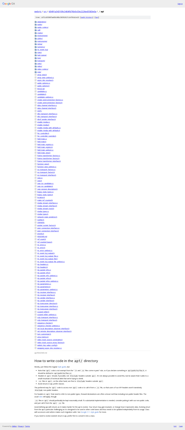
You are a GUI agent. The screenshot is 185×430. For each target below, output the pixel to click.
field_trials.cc (42, 139)
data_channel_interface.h (46, 108)
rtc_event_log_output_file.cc (47, 256)
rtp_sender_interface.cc (46, 298)
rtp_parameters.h (43, 287)
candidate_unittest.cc (45, 97)
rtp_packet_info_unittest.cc (47, 275)
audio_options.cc (43, 83)
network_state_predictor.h (47, 217)
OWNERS (40, 222)
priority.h (40, 234)
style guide (62, 367)
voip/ (39, 72)
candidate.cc (42, 91)
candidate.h (41, 94)
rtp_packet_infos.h (44, 278)
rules (41, 397)
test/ (39, 58)
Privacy (20, 426)
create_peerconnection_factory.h (49, 103)
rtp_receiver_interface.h (46, 295)
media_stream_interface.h (47, 206)
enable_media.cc (43, 122)
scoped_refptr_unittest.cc (46, 314)
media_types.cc (43, 211)
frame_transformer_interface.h (49, 161)
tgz (96, 17)
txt (175, 426)
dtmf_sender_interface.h (46, 119)
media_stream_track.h (45, 208)
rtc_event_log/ (42, 49)
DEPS (39, 111)
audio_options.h (43, 86)
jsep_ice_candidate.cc (45, 183)
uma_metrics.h (43, 337)
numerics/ (41, 47)
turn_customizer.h (44, 334)
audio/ (39, 24)
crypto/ (40, 33)
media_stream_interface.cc (47, 203)
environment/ (42, 35)
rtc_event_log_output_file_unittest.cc (51, 261)
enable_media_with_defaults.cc (49, 128)
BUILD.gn (41, 89)
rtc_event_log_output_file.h (47, 259)
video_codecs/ (42, 69)
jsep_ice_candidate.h (45, 186)
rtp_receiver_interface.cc (46, 292)
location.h (41, 197)
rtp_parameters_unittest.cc (47, 289)
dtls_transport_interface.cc (47, 114)
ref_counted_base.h (44, 242)
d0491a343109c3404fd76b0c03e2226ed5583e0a (72, 11)
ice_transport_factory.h (46, 172)
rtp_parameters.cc (44, 284)
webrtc (38, 11)
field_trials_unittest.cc (45, 150)
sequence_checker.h (45, 323)
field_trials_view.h (43, 153)
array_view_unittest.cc (45, 77)
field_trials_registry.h (45, 147)
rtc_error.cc (41, 245)
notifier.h (40, 220)
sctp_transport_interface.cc (47, 317)
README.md (42, 236)
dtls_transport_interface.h (47, 116)
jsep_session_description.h (47, 189)
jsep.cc (40, 178)
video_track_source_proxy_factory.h (50, 342)
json (181, 426)
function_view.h (43, 164)
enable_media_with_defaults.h (48, 130)
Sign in (180, 4)
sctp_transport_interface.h (47, 320)
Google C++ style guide (90, 412)
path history (86, 17)
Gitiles (14, 426)
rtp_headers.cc (42, 264)
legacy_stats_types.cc (45, 192)
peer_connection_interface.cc (48, 228)
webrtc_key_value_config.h (47, 345)
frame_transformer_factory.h (48, 158)
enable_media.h (43, 125)
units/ (39, 63)
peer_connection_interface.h (48, 231)
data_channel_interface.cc (47, 105)
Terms (27, 426)
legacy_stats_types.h (45, 195)
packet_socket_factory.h (46, 225)
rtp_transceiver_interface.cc (47, 306)
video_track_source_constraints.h (49, 340)
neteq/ (39, 44)
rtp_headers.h (42, 267)
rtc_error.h (41, 248)
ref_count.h (41, 239)
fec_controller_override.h (46, 136)
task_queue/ (42, 55)
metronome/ (42, 41)
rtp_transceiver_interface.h (47, 309)
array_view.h (42, 75)
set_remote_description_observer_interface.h (54, 331)
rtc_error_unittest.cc (44, 250)
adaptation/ (41, 22)
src (45, 11)
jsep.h (39, 181)
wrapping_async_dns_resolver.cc (49, 348)
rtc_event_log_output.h (46, 253)
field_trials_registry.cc (45, 144)
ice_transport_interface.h (46, 175)
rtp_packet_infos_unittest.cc (47, 281)
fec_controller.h (43, 133)
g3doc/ (40, 38)
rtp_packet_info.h (43, 273)
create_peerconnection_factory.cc (50, 100)
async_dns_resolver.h (45, 80)
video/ (39, 66)
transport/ (41, 61)
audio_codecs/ (42, 27)
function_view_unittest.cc (46, 167)
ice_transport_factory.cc (46, 169)
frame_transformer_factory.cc (48, 155)
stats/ (39, 52)
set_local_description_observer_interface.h (53, 328)
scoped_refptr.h (43, 312)
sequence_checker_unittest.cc (48, 326)
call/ (38, 30)
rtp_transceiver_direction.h (47, 303)
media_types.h (42, 214)
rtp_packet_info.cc (44, 270)
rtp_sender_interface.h (45, 300)
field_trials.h (41, 141)
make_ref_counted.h (45, 200)
